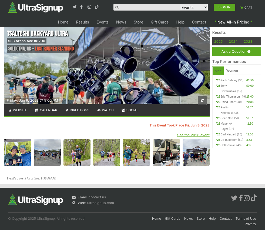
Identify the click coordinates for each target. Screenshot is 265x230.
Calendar (46, 110)
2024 (233, 41)
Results (82, 22)
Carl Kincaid (228, 134)
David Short (228, 102)
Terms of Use (246, 218)
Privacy (250, 224)
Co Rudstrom (229, 139)
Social (129, 110)
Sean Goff (227, 118)
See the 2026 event (193, 135)
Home (63, 22)
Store (138, 22)
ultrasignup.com (100, 203)
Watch (105, 110)
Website (17, 110)
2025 (218, 41)
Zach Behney (229, 80)
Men (218, 71)
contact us (97, 197)
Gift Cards (160, 22)
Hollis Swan (228, 145)
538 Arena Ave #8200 (26, 41)
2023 (248, 41)
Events (103, 22)
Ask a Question (236, 51)
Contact (199, 22)
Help (180, 22)
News (121, 22)
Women (232, 70)
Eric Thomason (230, 96)
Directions (77, 110)
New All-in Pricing (233, 22)
